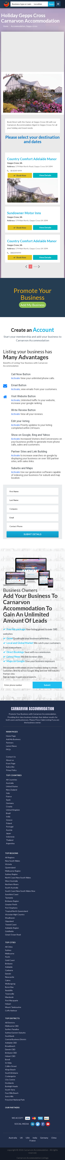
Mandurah (9, 997)
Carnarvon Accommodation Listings (32, 1157)
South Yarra (10, 1089)
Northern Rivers (12, 884)
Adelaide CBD (11, 1042)
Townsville (9, 993)
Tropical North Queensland (16, 911)
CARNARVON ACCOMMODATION (32, 708)
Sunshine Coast (11, 894)
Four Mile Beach (11, 1092)
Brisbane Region (12, 901)
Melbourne (9, 953)
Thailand (9, 839)
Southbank (9, 1035)
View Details (45, 175)
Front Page (10, 763)
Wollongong (10, 983)
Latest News (11, 745)
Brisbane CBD (11, 1052)
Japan (8, 833)
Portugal (9, 826)
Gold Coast (10, 960)
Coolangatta (10, 1076)
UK (21, 1137)
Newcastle (9, 976)
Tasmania (9, 897)
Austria (9, 829)
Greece (9, 819)
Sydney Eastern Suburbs (15, 1032)
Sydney (8, 950)
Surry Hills (9, 1096)
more (37, 266)
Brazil (8, 813)
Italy (8, 793)
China (53, 1137)
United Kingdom (13, 809)
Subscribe (10, 766)
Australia (10, 782)
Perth (7, 956)
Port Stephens (11, 907)
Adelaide (8, 966)
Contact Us (11, 756)
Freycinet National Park (15, 1099)
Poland (9, 823)
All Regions (10, 857)
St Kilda (8, 1062)
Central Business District (15, 1039)
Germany (10, 803)
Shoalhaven (10, 917)
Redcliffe (9, 990)
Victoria (8, 864)
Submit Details (32, 534)
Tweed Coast (11, 924)
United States (12, 786)
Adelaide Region (12, 927)
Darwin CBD (10, 1049)
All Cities (9, 946)
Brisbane (8, 963)
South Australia (11, 887)
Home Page (11, 735)
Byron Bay (9, 986)
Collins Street (11, 1066)
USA (28, 1137)
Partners (9, 742)
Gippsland (9, 921)
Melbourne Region (13, 870)
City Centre (10, 1079)
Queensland (10, 867)
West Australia (11, 880)
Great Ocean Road (13, 934)
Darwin (8, 973)
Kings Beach (10, 1069)
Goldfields (9, 931)
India (8, 816)
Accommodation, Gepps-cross (24, 26)
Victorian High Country (14, 914)
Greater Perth (11, 904)
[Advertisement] (32, 52)
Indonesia (10, 836)
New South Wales (12, 860)
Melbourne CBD (12, 1025)
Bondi (7, 1059)
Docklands (9, 1082)
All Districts (10, 1022)
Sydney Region (11, 874)
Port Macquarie (11, 1000)
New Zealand (11, 789)
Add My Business (32, 304)
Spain (8, 799)
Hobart (8, 1003)
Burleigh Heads (11, 1086)
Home (5, 26)
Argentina (10, 843)
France (9, 796)
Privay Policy (11, 770)
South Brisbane (11, 1072)
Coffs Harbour (11, 1010)
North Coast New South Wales (18, 877)
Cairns (7, 980)
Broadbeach (10, 1046)
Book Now (19, 175)
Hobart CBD (10, 1056)
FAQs (8, 749)
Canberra (9, 970)
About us (10, 760)
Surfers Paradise (12, 1029)
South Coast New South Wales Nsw (20, 890)
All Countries (11, 779)
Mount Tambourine (13, 1007)
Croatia (9, 806)
